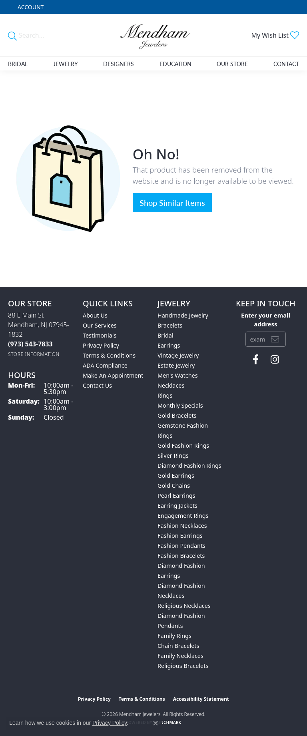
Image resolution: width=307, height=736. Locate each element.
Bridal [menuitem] (165, 335)
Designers (118, 64)
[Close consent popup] (155, 723)
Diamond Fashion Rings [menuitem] (189, 465)
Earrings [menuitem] (168, 345)
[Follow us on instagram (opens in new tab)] (275, 359)
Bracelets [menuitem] (169, 325)
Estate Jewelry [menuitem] (176, 365)
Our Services (100, 325)
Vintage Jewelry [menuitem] (178, 355)
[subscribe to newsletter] (275, 339)
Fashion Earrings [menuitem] (180, 535)
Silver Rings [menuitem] (173, 455)
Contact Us (97, 385)
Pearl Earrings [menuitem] (176, 495)
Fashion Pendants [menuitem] (181, 545)
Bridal (18, 64)
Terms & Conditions (109, 355)
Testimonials (99, 335)
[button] (30, 7)
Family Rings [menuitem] (174, 635)
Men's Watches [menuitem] (177, 375)
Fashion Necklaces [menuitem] (182, 525)
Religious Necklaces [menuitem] (184, 605)
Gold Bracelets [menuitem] (177, 415)
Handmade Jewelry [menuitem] (182, 315)
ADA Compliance (105, 365)
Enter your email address (265, 319)
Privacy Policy (101, 345)
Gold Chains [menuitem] (173, 485)
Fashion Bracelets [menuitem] (181, 555)
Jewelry (65, 64)
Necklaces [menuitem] (170, 385)
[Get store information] (34, 354)
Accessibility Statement (201, 699)
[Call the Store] (30, 344)
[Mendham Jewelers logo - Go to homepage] (153, 35)
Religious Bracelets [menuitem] (182, 666)
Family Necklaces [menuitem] (180, 656)
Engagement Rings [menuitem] (183, 515)
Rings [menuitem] (164, 395)
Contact (286, 64)
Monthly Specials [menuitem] (180, 405)
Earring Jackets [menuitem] (177, 505)
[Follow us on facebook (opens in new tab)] (256, 359)
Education (175, 64)
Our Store (232, 64)
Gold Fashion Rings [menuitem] (183, 445)
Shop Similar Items (172, 202)
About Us (95, 315)
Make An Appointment (113, 375)
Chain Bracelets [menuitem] (178, 646)
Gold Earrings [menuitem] (175, 475)
